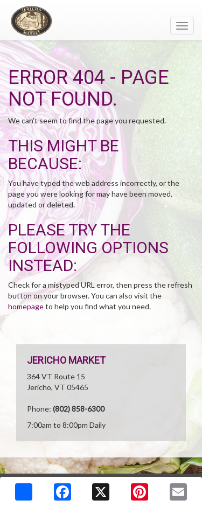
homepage (26, 306)
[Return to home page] (101, 21)
